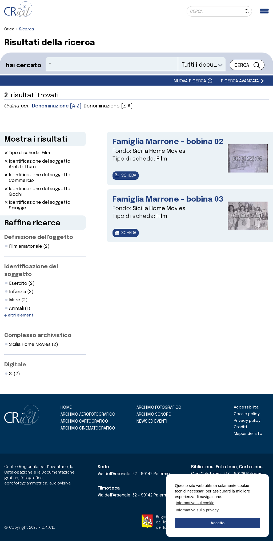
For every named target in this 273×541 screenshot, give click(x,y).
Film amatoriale (29, 246)
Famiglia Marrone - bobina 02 (168, 142)
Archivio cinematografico (88, 428)
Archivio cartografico (84, 421)
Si (14, 374)
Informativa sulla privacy (197, 510)
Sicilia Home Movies (33, 344)
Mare (18, 300)
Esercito (22, 283)
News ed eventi (151, 421)
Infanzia (21, 292)
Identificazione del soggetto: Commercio (40, 178)
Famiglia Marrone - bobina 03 (168, 199)
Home (66, 407)
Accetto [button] (218, 523)
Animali (19, 308)
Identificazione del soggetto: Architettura (40, 164)
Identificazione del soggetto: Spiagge (40, 205)
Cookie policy (247, 414)
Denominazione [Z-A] (108, 106)
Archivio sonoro (153, 414)
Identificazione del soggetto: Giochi (40, 192)
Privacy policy (247, 421)
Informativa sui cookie (195, 502)
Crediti (240, 427)
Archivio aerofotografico (88, 414)
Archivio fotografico (158, 407)
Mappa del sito (248, 434)
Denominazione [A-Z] (57, 106)
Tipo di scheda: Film (29, 153)
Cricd (9, 29)
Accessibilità (246, 407)
